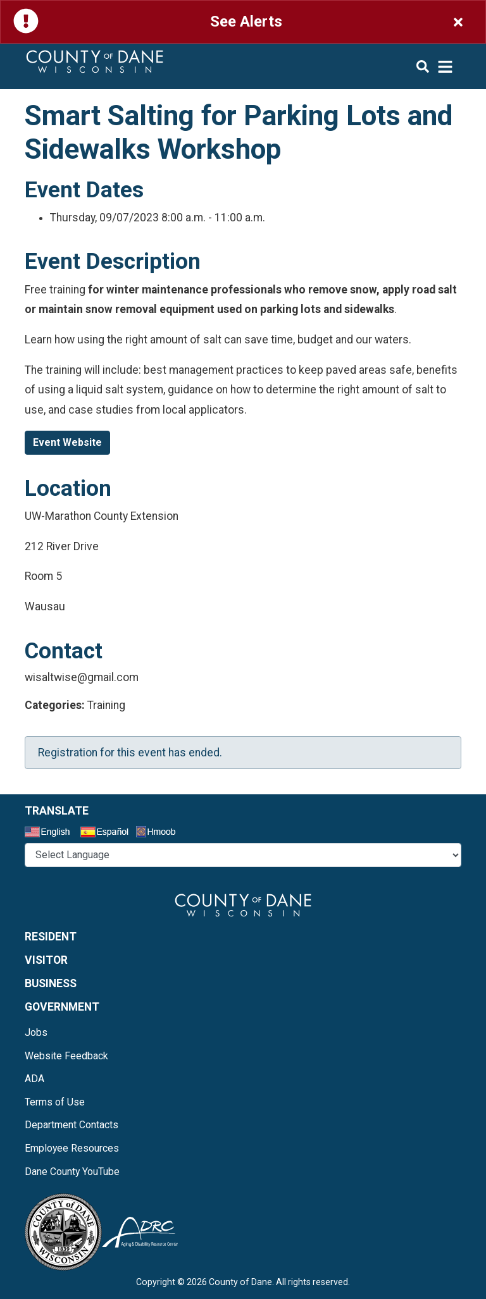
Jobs (36, 1032)
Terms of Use (55, 1102)
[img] (435, 66)
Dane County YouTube (72, 1172)
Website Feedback (66, 1056)
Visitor (46, 960)
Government (62, 1006)
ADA (34, 1079)
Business (51, 983)
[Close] (458, 21)
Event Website (67, 442)
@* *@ (243, 855)
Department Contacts (71, 1125)
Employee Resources (72, 1148)
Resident (51, 936)
